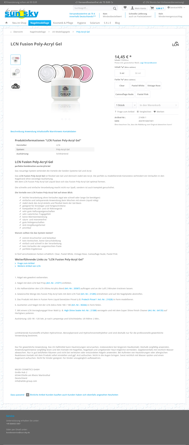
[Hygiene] (81, 23)
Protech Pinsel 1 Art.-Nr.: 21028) (97, 299)
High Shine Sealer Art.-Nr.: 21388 (80, 310)
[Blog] (117, 23)
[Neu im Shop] (19, 23)
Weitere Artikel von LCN (28, 266)
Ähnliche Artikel (37, 394)
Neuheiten (113, 394)
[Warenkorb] (157, 8)
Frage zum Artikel (124, 111)
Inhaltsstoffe (43, 131)
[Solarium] (95, 23)
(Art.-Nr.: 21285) (88, 294)
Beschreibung (17, 131)
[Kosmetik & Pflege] (63, 23)
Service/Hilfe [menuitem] (175, 7)
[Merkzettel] (125, 8)
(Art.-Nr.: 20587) (72, 288)
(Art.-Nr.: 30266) (79, 305)
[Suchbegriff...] (95, 8)
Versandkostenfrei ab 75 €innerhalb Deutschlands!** (82, 15)
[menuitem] (95, 9)
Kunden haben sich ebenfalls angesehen (87, 394)
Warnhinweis (56, 131)
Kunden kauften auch (56, 394)
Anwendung (30, 131)
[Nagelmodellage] (39, 23)
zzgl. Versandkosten (148, 62)
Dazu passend (20, 394)
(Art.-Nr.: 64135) (155, 310)
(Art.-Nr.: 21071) (54, 283)
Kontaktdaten (69, 131)
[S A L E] (107, 23)
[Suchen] (115, 8)
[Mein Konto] (139, 8)
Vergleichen (144, 111)
